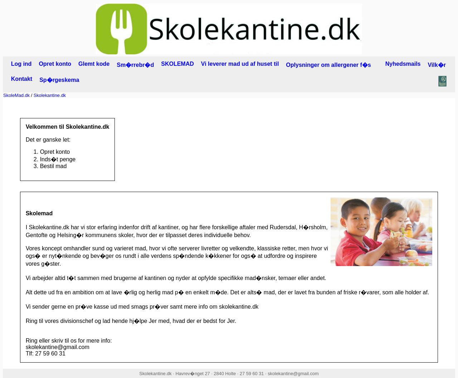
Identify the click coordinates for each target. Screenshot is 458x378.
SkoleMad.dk (16, 95)
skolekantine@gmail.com (293, 373)
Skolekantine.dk (50, 95)
